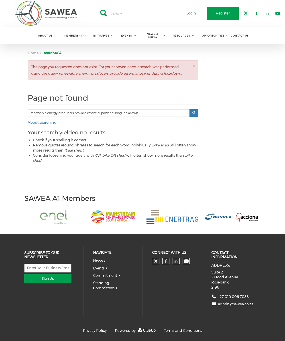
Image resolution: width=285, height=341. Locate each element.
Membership (73, 35)
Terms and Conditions (183, 331)
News (98, 261)
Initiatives (101, 35)
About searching (42, 122)
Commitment (105, 275)
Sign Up (48, 279)
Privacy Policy (95, 331)
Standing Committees (103, 285)
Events (126, 35)
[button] (194, 66)
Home (33, 53)
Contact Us (240, 35)
